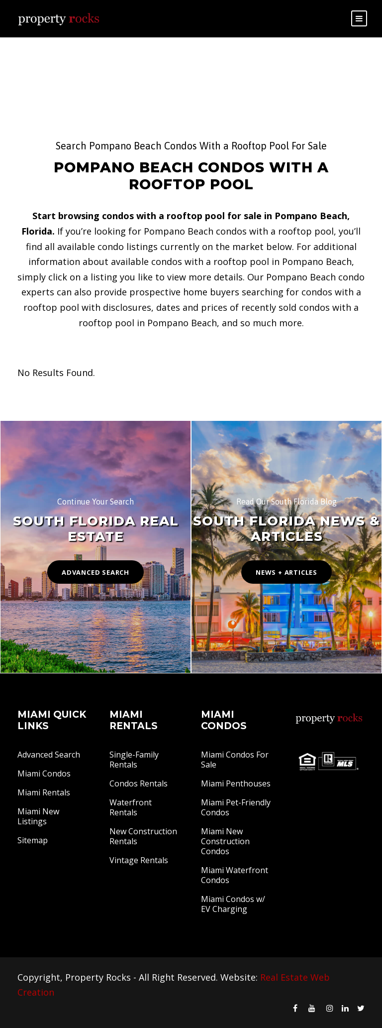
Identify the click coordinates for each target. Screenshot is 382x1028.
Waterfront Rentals (130, 807)
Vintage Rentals (138, 860)
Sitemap (32, 840)
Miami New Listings (38, 816)
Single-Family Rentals (134, 759)
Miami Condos (44, 773)
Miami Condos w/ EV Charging (233, 904)
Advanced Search (48, 754)
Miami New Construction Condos (225, 841)
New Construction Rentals (143, 836)
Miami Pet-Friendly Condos (236, 807)
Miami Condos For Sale (235, 759)
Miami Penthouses (236, 783)
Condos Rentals (138, 783)
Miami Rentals (43, 792)
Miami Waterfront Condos (234, 875)
